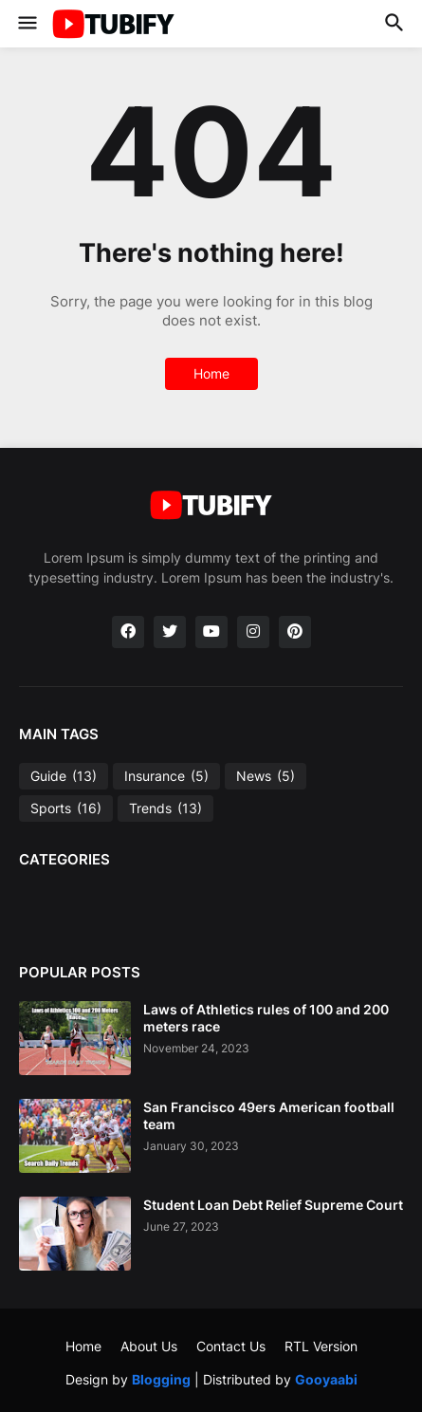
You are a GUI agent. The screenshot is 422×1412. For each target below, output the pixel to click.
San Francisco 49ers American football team (268, 1115)
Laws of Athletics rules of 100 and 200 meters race (266, 1017)
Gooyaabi (326, 1379)
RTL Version (321, 1346)
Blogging (161, 1379)
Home (211, 373)
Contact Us (231, 1346)
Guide (63, 776)
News (265, 776)
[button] (26, 24)
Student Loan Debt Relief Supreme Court (273, 1205)
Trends (165, 808)
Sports (65, 808)
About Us (148, 1346)
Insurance (166, 776)
